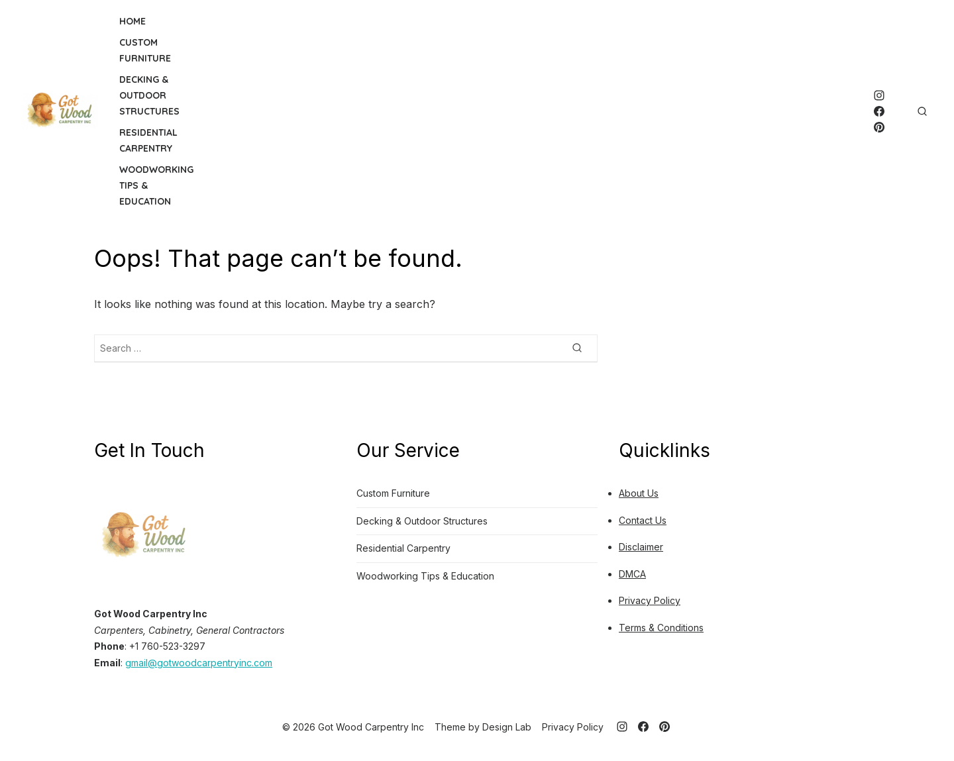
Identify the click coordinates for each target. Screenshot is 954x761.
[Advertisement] (540, 111)
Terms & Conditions (661, 627)
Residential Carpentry (148, 140)
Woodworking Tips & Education (156, 185)
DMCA (632, 574)
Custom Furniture (145, 50)
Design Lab (506, 727)
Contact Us (642, 520)
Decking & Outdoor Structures (149, 95)
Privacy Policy (649, 600)
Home (132, 21)
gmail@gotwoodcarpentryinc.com (198, 662)
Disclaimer (641, 546)
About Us (639, 493)
